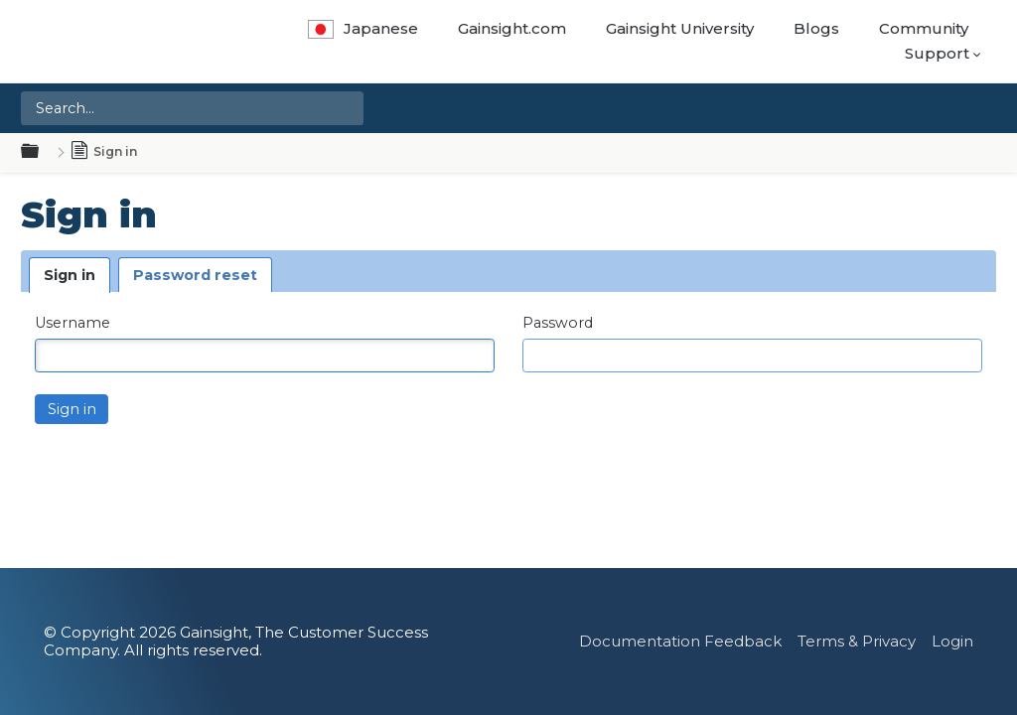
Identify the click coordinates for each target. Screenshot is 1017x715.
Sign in (69, 275)
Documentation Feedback (680, 641)
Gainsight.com (512, 28)
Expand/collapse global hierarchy (42, 152)
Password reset (195, 275)
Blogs (816, 28)
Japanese (363, 28)
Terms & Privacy (857, 641)
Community (923, 28)
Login (952, 641)
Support (937, 53)
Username (72, 323)
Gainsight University (680, 28)
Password (557, 323)
